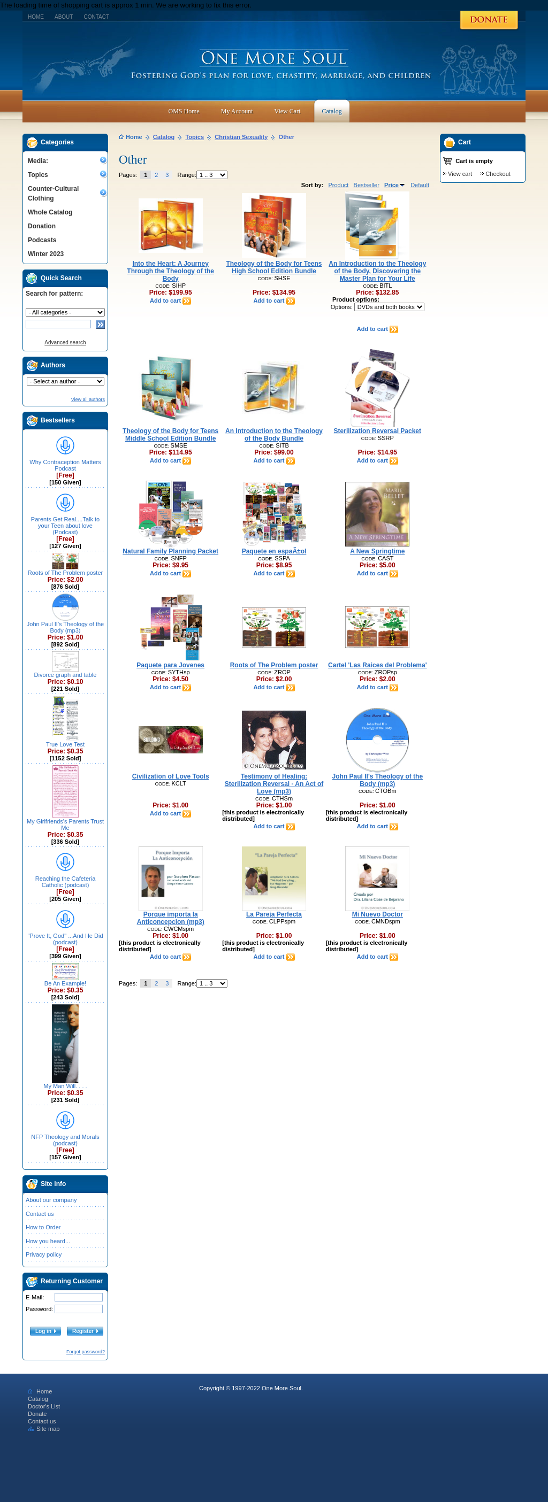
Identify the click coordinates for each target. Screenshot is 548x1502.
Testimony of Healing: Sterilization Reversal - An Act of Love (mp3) (274, 784)
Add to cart (170, 300)
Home (36, 17)
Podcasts (42, 240)
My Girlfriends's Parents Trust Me (65, 824)
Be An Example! (65, 983)
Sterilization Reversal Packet (377, 431)
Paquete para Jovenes (170, 665)
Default (419, 185)
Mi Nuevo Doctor (377, 914)
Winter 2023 (46, 254)
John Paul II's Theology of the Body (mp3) (65, 627)
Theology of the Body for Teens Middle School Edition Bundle (170, 434)
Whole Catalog (50, 212)
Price (395, 185)
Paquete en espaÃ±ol (274, 551)
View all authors (88, 399)
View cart (460, 174)
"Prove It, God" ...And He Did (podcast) (65, 939)
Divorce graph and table (65, 675)
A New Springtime (377, 551)
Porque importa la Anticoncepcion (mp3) (170, 918)
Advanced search (65, 342)
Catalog (163, 137)
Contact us (40, 1214)
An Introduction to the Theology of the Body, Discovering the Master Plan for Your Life (377, 271)
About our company (51, 1200)
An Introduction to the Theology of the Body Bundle (274, 434)
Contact (96, 17)
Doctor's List (44, 1406)
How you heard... (48, 1241)
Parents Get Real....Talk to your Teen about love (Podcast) (65, 525)
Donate (37, 1414)
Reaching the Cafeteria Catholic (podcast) (65, 881)
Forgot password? (85, 1351)
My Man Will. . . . (65, 1086)
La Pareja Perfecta (274, 914)
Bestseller (366, 185)
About (64, 17)
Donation (42, 226)
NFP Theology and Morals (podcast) (65, 1140)
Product (338, 185)
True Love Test (65, 744)
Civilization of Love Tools (170, 776)
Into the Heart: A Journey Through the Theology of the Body (170, 271)
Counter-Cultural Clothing (53, 193)
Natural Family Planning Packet (170, 551)
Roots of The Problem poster (65, 572)
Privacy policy (44, 1254)
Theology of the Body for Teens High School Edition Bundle (274, 267)
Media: (38, 161)
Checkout (497, 174)
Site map (43, 1429)
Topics (38, 175)
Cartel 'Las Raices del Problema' (377, 665)
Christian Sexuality (241, 137)
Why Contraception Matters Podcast (65, 465)
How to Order (43, 1227)
